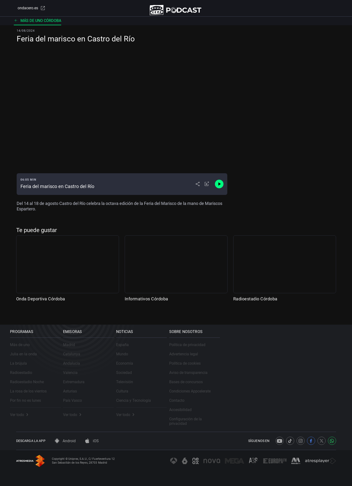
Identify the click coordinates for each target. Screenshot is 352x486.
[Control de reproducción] (219, 188)
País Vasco (109, 399)
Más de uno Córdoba (37, 25)
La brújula (24, 362)
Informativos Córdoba (146, 303)
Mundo (189, 352)
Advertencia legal (281, 352)
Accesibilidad (278, 408)
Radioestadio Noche (33, 380)
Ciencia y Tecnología (200, 399)
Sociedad (191, 371)
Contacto (274, 399)
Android (65, 441)
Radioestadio (27, 371)
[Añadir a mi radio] (207, 188)
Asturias (107, 389)
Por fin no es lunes (31, 399)
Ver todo (25, 413)
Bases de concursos (283, 380)
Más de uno (26, 343)
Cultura (189, 389)
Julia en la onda (29, 352)
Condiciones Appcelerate (287, 389)
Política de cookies (282, 362)
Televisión (191, 380)
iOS (92, 441)
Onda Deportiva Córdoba (40, 303)
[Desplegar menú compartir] (198, 188)
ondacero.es (28, 10)
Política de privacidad (285, 343)
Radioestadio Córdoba (255, 303)
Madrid (106, 343)
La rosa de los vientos (34, 389)
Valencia (107, 371)
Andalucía (108, 362)
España (189, 343)
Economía (191, 362)
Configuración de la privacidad (292, 417)
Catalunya (108, 352)
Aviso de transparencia (286, 371)
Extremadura (110, 380)
